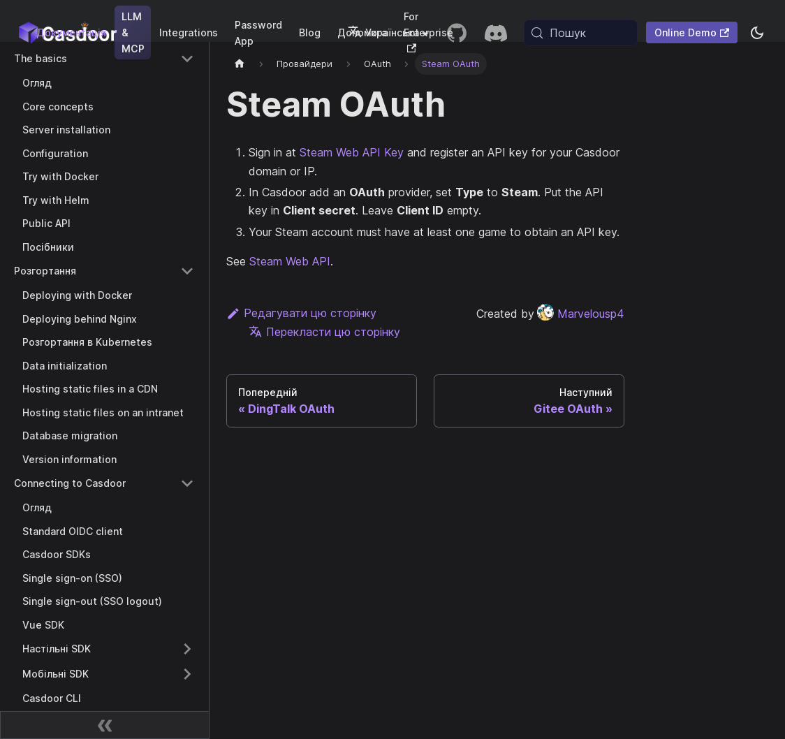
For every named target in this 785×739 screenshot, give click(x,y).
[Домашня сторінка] (239, 64)
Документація (71, 32)
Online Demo (691, 32)
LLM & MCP (133, 32)
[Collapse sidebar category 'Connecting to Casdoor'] (187, 483)
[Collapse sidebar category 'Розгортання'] (187, 271)
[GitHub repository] (456, 33)
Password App (258, 33)
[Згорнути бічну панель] (105, 725)
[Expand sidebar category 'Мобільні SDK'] (187, 674)
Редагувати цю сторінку (301, 313)
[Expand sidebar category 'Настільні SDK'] (187, 649)
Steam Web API (289, 261)
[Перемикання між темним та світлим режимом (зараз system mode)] (757, 33)
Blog (310, 32)
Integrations (188, 32)
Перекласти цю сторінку (324, 332)
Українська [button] (383, 32)
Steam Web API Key (352, 152)
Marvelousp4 (580, 314)
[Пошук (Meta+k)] (581, 33)
